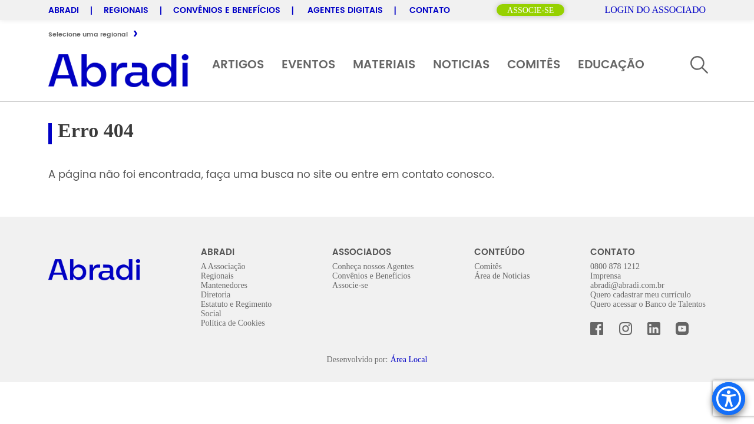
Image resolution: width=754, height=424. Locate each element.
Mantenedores (224, 285)
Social (211, 313)
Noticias (461, 65)
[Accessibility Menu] (728, 398)
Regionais (126, 10)
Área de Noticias (502, 275)
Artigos (238, 65)
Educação (611, 65)
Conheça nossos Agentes (373, 266)
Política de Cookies (233, 323)
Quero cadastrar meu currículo (640, 294)
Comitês (533, 65)
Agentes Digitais (345, 10)
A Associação (223, 266)
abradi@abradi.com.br (627, 285)
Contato (429, 10)
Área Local (409, 359)
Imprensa (605, 275)
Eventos (308, 65)
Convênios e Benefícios (226, 10)
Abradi (63, 10)
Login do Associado (654, 10)
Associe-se (530, 10)
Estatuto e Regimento (236, 304)
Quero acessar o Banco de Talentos (648, 304)
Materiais (384, 65)
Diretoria (216, 294)
